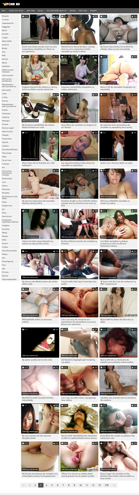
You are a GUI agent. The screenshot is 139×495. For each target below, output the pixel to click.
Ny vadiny (5, 229)
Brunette (5, 34)
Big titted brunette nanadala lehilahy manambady (37, 399)
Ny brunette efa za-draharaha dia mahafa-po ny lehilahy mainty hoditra (116, 361)
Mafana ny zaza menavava (7, 71)
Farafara (5, 247)
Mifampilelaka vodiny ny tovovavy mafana (37, 320)
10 (80, 485)
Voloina (4, 186)
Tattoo (4, 157)
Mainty (4, 233)
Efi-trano (5, 272)
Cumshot (5, 20)
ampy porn (31, 11)
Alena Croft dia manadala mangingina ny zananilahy (117, 88)
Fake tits (5, 142)
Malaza (40, 11)
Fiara (4, 265)
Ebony (4, 202)
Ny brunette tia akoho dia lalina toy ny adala (116, 320)
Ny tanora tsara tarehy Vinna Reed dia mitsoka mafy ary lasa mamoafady (116, 48)
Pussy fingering (7, 261)
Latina (4, 94)
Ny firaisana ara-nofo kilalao (9, 197)
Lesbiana (5, 146)
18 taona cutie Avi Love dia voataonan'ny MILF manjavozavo (118, 282)
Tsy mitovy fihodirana (9, 150)
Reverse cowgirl (8, 128)
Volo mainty (6, 90)
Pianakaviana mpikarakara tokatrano (10, 221)
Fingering (5, 117)
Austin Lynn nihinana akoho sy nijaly (116, 163)
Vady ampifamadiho (9, 279)
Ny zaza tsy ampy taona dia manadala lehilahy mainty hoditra (38, 202)
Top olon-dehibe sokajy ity (56, 11)
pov (3, 209)
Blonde (4, 48)
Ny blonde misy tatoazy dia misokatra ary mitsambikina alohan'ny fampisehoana (40, 475)
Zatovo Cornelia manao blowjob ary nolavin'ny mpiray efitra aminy (37, 242)
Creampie (5, 164)
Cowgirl (5, 38)
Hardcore (5, 45)
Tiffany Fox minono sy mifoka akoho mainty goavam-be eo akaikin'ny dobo (77, 475)
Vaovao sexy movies (16, 11)
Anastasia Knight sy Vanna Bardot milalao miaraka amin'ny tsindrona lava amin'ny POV (79, 203)
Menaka (5, 236)
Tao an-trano (6, 160)
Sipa (3, 269)
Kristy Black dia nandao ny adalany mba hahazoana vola (117, 437)
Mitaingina (6, 121)
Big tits (4, 30)
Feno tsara (83, 11)
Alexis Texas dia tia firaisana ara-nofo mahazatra (38, 164)
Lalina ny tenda (7, 75)
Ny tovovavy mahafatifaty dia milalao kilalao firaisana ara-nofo (38, 126)
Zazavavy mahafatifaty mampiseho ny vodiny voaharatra (77, 88)
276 (107, 485)
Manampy (93, 11)
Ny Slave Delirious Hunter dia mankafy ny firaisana (79, 242)
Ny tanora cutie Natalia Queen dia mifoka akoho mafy (39, 282)
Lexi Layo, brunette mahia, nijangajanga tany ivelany (78, 399)
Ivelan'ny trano (7, 132)
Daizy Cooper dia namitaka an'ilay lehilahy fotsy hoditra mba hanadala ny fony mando (117, 476)
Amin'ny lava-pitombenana (7, 80)
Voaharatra (6, 66)
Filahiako (5, 135)
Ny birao (5, 276)
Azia (3, 258)
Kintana (73, 11)
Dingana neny (7, 206)
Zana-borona (7, 216)
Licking (4, 97)
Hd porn (5, 243)
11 (87, 485)
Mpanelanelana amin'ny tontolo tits (9, 105)
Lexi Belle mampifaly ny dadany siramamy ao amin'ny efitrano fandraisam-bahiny (114, 243)
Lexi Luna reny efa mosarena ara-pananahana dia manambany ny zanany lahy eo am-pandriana (78, 321)
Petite (4, 240)
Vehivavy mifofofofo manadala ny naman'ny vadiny (115, 202)
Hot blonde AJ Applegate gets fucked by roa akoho (78, 361)
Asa (3, 167)
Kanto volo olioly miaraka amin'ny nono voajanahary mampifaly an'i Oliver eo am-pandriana (39, 49)
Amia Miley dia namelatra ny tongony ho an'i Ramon (78, 126)
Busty (4, 213)
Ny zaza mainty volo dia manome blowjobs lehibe (36, 437)
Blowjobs (5, 16)
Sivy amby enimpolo (9, 251)
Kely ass (5, 101)
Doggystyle (6, 27)
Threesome (6, 114)
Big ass (4, 63)
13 (100, 485)
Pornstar (5, 124)
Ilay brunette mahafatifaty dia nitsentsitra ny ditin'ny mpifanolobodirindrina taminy (79, 437)
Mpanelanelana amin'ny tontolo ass (9, 86)
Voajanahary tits (7, 23)
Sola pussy (6, 189)
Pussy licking (6, 139)
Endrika (5, 110)
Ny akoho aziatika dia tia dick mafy (37, 360)
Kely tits (5, 59)
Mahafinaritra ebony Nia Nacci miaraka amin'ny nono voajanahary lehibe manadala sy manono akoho (78, 49)
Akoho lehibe (7, 41)
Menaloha (5, 193)
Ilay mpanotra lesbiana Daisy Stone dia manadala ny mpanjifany (78, 164)
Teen (4, 52)
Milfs (4, 56)
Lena (4, 182)
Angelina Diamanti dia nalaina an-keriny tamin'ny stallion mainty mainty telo (39, 88)
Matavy (4, 254)
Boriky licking (7, 179)
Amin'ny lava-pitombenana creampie (7, 173)
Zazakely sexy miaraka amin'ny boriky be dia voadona (118, 399)
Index (4, 11)
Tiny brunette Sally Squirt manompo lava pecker (78, 282)
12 (93, 485)
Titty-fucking (6, 153)
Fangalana (5, 226)
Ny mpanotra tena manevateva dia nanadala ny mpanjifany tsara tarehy (116, 126)
